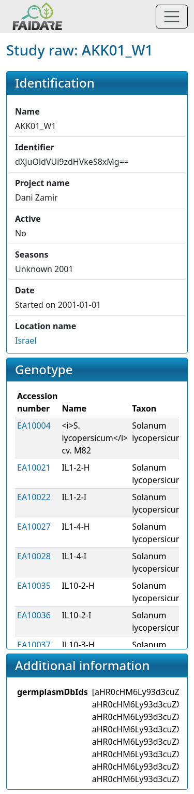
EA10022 (34, 497)
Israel (26, 340)
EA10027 (34, 526)
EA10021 (34, 467)
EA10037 (34, 644)
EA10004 (34, 425)
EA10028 (34, 556)
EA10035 (34, 585)
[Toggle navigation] (172, 17)
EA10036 (34, 615)
